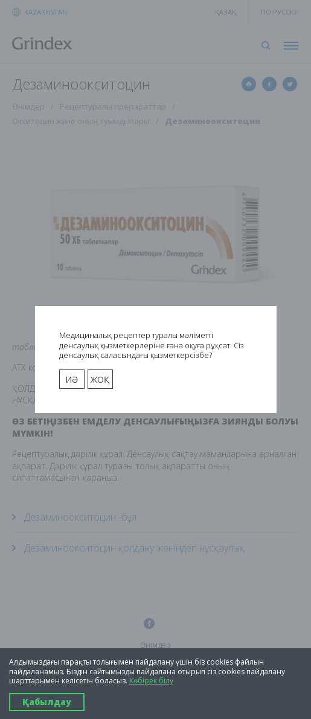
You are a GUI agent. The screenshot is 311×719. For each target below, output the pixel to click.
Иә (71, 379)
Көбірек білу (151, 681)
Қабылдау (46, 702)
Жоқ (100, 379)
